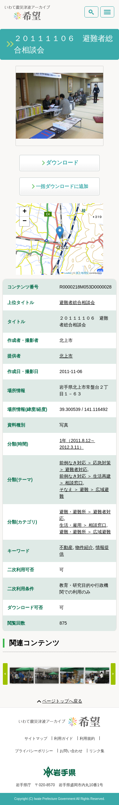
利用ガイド (63, 738)
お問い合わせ (71, 751)
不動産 (66, 547)
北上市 (66, 355)
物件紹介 (84, 547)
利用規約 (87, 738)
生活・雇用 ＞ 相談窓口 (82, 525)
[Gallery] (59, 675)
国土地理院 (82, 273)
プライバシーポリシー (34, 751)
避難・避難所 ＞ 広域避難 (85, 531)
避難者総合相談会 (77, 302)
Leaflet (66, 273)
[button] (60, 232)
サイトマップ (35, 738)
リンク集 (96, 751)
